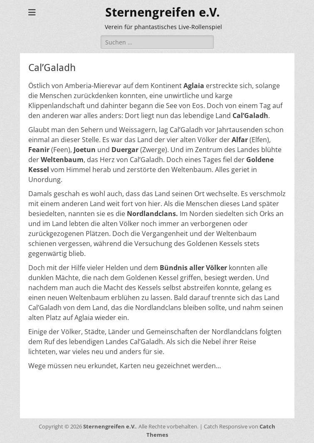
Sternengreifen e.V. (162, 12)
